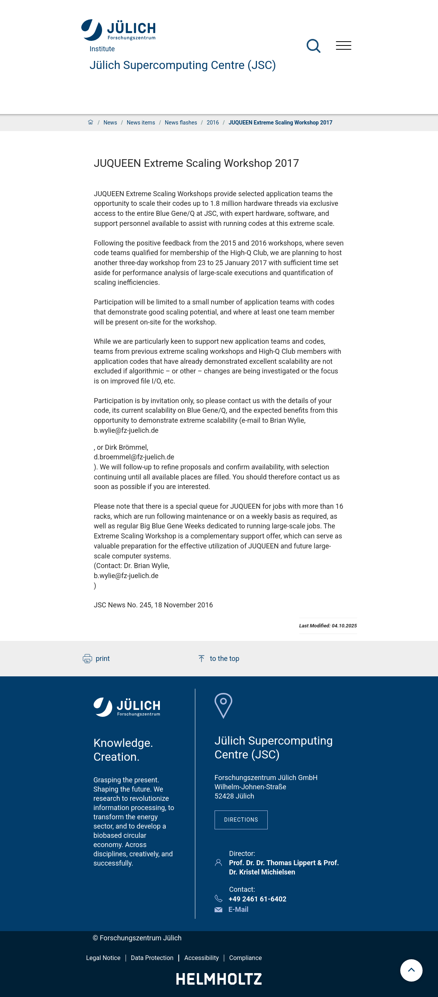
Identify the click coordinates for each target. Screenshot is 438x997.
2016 (213, 122)
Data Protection (152, 958)
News (110, 122)
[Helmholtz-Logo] (219, 982)
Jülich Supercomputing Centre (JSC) (183, 65)
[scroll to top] (411, 970)
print (96, 658)
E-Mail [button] (238, 909)
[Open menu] (343, 46)
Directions (241, 820)
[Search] (314, 46)
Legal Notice (103, 958)
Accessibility (201, 958)
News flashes (181, 122)
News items (141, 122)
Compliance (245, 958)
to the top (218, 658)
